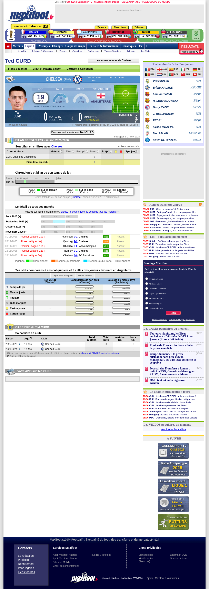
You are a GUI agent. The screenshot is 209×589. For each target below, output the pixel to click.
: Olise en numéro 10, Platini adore (166, 209)
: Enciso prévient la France (165, 414)
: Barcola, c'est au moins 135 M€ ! (165, 253)
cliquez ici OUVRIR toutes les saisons (100, 353)
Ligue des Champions (63, 275)
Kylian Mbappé (156, 279)
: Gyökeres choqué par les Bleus (166, 241)
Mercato (18, 46)
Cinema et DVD (178, 554)
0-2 (75, 250)
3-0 (75, 246)
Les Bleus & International (103, 46)
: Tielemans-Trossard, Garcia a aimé (169, 224)
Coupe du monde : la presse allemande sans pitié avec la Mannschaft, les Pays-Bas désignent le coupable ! (173, 358)
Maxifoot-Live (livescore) (146, 560)
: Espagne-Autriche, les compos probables (170, 215)
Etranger (57, 46)
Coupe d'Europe (75, 46)
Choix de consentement (66, 565)
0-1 (75, 236)
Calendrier (77, 51)
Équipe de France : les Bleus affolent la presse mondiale (172, 347)
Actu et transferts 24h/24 (165, 204)
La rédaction (26, 555)
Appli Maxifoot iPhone (65, 558)
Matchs (56, 151)
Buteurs (62, 51)
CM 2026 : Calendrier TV (79, 2)
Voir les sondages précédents (182, 319)
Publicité (23, 559)
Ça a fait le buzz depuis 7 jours (170, 391)
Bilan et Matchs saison (47, 68)
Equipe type (93, 51)
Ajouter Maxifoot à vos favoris (163, 578)
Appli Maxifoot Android (65, 554)
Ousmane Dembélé (157, 288)
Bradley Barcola (156, 298)
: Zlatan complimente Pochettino (168, 227)
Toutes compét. (85, 275)
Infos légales (26, 568)
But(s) (107, 151)
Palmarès (131, 51)
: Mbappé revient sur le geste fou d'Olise (168, 250)
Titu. (70, 151)
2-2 (75, 241)
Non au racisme (178, 558)
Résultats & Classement (42, 51)
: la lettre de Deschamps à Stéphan (166, 408)
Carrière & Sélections (80, 68)
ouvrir (196, 35)
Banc (94, 151)
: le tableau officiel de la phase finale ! (167, 402)
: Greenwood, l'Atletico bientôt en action (168, 221)
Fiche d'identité (18, 68)
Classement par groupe (106, 2)
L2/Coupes (43, 46)
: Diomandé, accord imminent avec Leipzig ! (170, 417)
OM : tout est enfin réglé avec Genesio (168, 382)
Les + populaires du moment (168, 236)
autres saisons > (128, 146)
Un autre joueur (156, 308)
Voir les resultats (159, 319)
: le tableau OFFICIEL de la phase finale (169, 247)
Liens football (26, 572)
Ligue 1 (29, 46)
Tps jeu (132, 151)
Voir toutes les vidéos (173, 429)
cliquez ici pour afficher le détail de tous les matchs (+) (90, 211)
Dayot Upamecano (157, 293)
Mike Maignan (155, 303)
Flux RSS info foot (101, 554)
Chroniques (128, 46)
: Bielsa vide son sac (161, 256)
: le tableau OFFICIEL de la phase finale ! (169, 396)
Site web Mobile (61, 562)
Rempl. (82, 151)
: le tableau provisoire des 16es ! (165, 405)
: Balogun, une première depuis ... (169, 230)
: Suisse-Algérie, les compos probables (168, 218)
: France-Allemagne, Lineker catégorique (169, 399)
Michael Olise (155, 283)
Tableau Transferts (112, 51)
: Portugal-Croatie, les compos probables (169, 212)
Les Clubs (145, 51)
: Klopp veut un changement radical (170, 411)
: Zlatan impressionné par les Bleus (166, 244)
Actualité (22, 51)
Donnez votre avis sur (72, 132)
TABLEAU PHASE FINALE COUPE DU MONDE (145, 2)
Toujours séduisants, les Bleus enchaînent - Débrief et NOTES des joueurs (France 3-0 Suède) (171, 336)
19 (40, 98)
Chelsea (56, 146)
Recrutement (26, 564)
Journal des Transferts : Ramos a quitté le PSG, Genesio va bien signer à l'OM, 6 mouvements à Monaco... (172, 371)
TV (140, 46)
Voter (173, 312)
